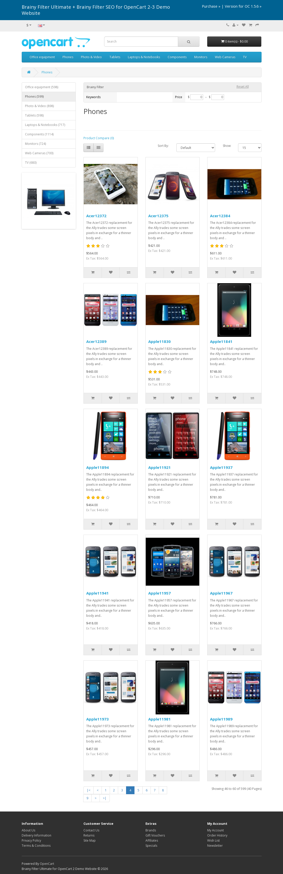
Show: (227, 146)
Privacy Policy (31, 840)
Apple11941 (97, 593)
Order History (217, 835)
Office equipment (42, 57)
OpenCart (47, 864)
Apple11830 (159, 341)
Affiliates (151, 840)
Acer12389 (96, 341)
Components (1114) (39, 134)
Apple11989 (221, 719)
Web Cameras (225, 57)
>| (104, 798)
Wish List (213, 840)
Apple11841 (221, 341)
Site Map (89, 840)
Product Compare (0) (98, 138)
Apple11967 (221, 593)
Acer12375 (158, 215)
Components (177, 57)
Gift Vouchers (155, 835)
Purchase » (211, 6)
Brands (150, 830)
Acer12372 (96, 215)
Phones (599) (34, 96)
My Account (215, 830)
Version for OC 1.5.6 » (243, 6)
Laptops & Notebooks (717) (45, 125)
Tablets (114, 57)
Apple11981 (159, 719)
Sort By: (163, 146)
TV (245, 57)
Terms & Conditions (36, 845)
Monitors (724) (35, 144)
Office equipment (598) (41, 87)
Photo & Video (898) (39, 106)
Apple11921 (159, 467)
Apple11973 (97, 719)
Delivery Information (36, 835)
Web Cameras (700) (39, 153)
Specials (151, 845)
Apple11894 (97, 467)
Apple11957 (159, 593)
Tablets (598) (34, 115)
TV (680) (30, 162)
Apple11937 (221, 467)
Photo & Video (91, 57)
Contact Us (91, 830)
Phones (68, 57)
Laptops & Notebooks (144, 57)
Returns (88, 835)
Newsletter (215, 845)
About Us (28, 830)
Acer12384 (220, 215)
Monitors (200, 57)
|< (88, 790)
